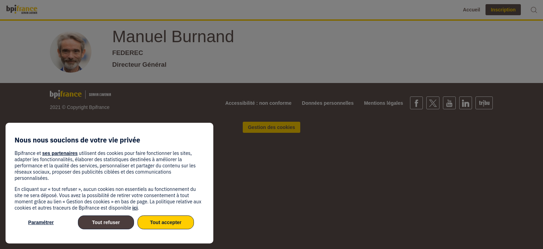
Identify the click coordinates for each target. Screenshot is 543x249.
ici (135, 208)
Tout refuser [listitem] (106, 222)
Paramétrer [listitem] (41, 222)
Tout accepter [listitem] (165, 222)
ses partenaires (60, 153)
